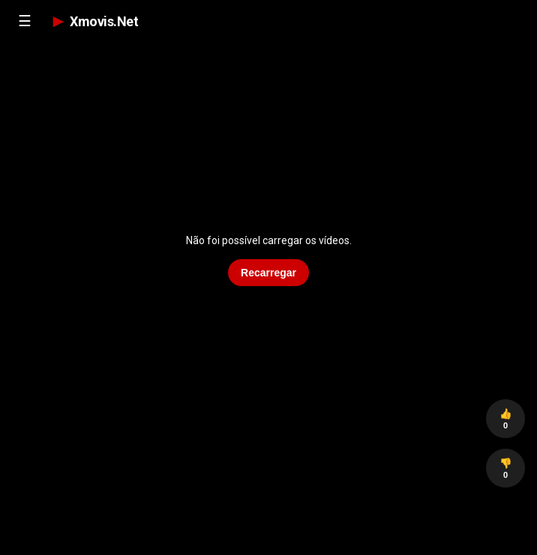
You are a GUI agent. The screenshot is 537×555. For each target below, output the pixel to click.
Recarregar (268, 273)
